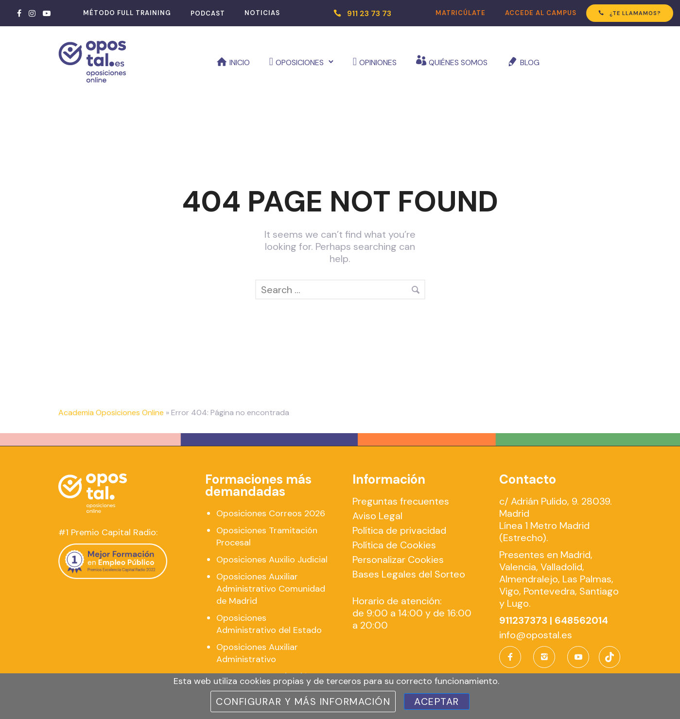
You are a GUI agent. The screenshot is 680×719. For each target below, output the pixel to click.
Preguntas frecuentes (400, 501)
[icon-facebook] (512, 657)
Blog (530, 62)
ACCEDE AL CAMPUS (540, 13)
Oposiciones (300, 62)
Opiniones (378, 62)
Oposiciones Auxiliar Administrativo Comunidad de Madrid (270, 589)
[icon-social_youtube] (578, 657)
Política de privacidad (399, 530)
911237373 (523, 620)
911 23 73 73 (369, 13)
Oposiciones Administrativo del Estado (269, 624)
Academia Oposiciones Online (111, 412)
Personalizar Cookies (398, 559)
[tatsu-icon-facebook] (19, 13)
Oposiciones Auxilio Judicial (272, 559)
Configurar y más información (303, 701)
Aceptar (436, 701)
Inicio (239, 62)
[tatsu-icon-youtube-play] (47, 13)
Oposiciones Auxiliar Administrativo (257, 653)
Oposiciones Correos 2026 (270, 513)
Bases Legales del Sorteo (408, 574)
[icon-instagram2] (546, 657)
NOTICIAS (262, 13)
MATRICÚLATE (461, 13)
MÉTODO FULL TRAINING (127, 13)
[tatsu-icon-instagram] (32, 13)
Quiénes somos (458, 62)
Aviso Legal (377, 515)
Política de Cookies (394, 545)
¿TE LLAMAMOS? (629, 13)
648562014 (581, 620)
